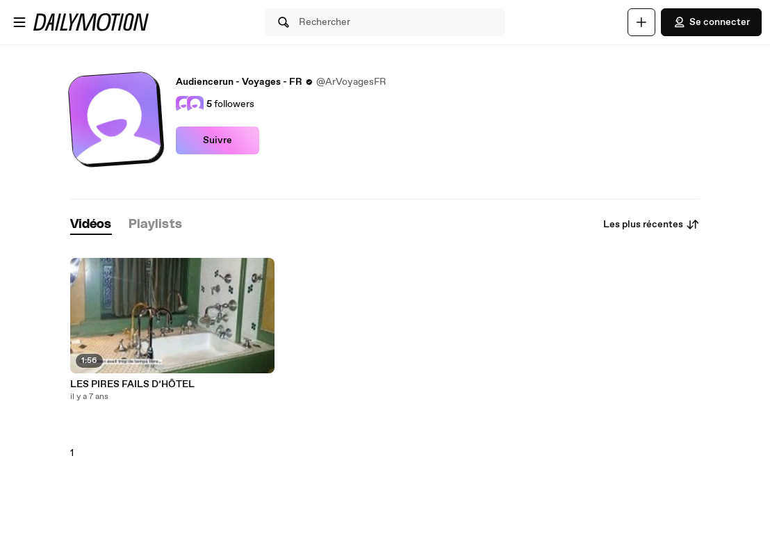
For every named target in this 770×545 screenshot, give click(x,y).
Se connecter (711, 22)
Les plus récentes (651, 224)
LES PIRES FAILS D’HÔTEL (132, 384)
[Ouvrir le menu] (19, 22)
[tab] (91, 225)
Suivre (217, 140)
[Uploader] (641, 22)
